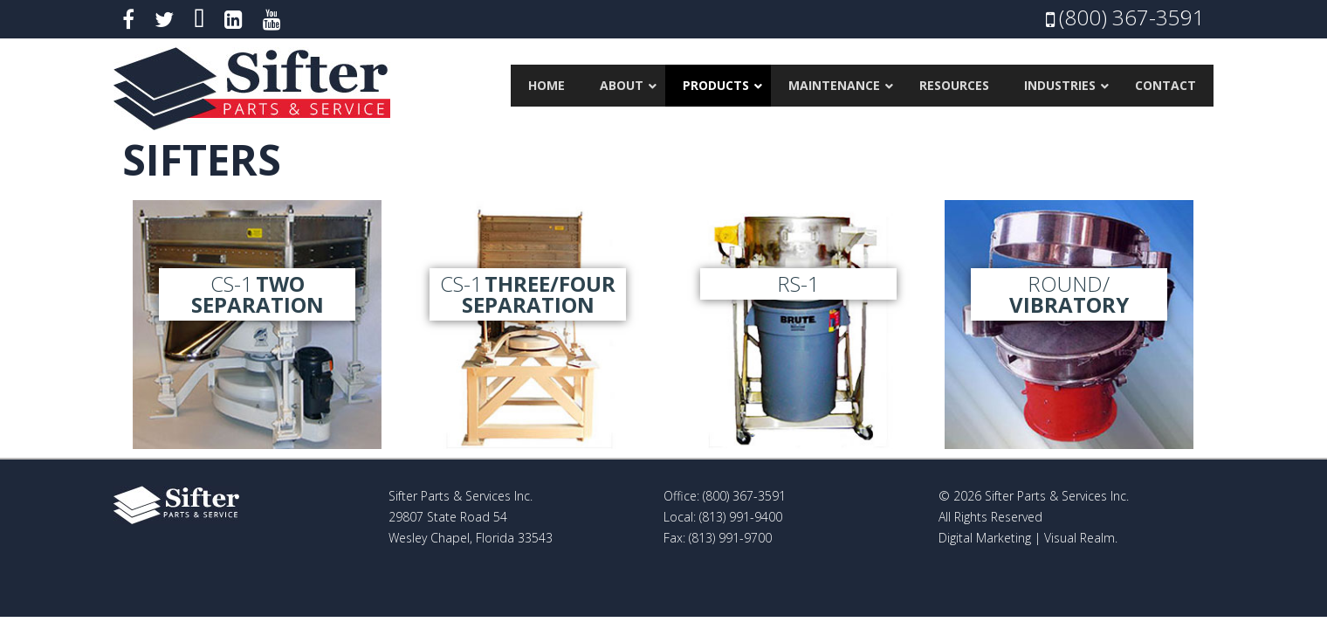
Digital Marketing (985, 537)
